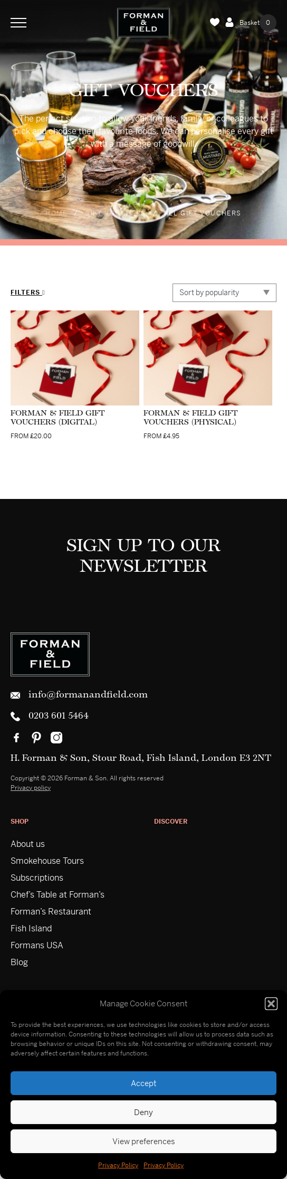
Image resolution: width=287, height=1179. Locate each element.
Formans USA (37, 945)
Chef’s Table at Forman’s (57, 894)
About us (28, 844)
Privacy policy (31, 788)
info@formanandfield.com (79, 695)
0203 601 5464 (50, 716)
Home (56, 213)
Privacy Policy (118, 1165)
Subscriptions (37, 877)
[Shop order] (224, 293)
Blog (19, 962)
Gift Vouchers (115, 213)
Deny (143, 1112)
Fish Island (31, 928)
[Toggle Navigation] (18, 23)
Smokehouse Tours (47, 860)
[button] (271, 1003)
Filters (28, 292)
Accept (143, 1083)
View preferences (143, 1141)
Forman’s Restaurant (51, 911)
